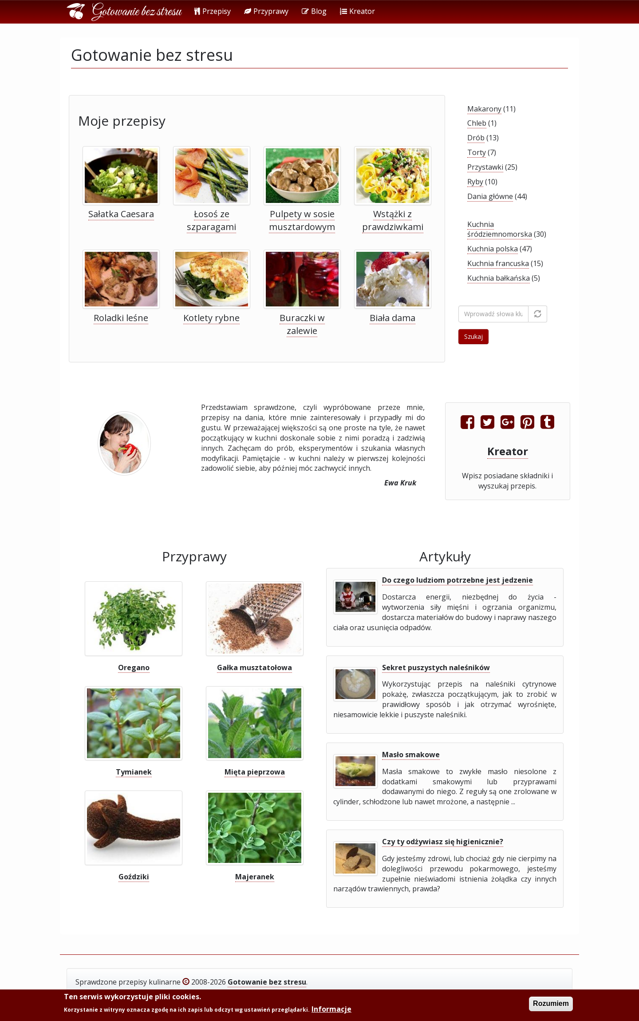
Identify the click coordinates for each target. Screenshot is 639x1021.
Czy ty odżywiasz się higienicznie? (442, 841)
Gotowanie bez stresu (136, 12)
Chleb (476, 123)
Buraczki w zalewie (302, 324)
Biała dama (392, 318)
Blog (314, 11)
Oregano (134, 667)
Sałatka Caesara (121, 214)
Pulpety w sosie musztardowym (302, 220)
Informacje (331, 1010)
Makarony (484, 109)
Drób (476, 138)
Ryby (475, 182)
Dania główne (490, 196)
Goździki (133, 877)
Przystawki (485, 167)
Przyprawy (266, 11)
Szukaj (473, 336)
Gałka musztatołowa (254, 667)
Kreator (357, 11)
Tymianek (134, 772)
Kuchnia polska (492, 249)
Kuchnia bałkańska (498, 278)
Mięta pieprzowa (255, 772)
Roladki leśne (121, 318)
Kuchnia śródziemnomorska (499, 229)
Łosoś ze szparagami (211, 220)
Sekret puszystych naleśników (436, 667)
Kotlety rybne (211, 318)
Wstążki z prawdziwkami (392, 220)
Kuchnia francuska (498, 263)
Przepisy (212, 11)
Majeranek (254, 877)
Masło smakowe (411, 754)
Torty (476, 152)
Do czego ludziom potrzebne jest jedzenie (457, 580)
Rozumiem (551, 1005)
